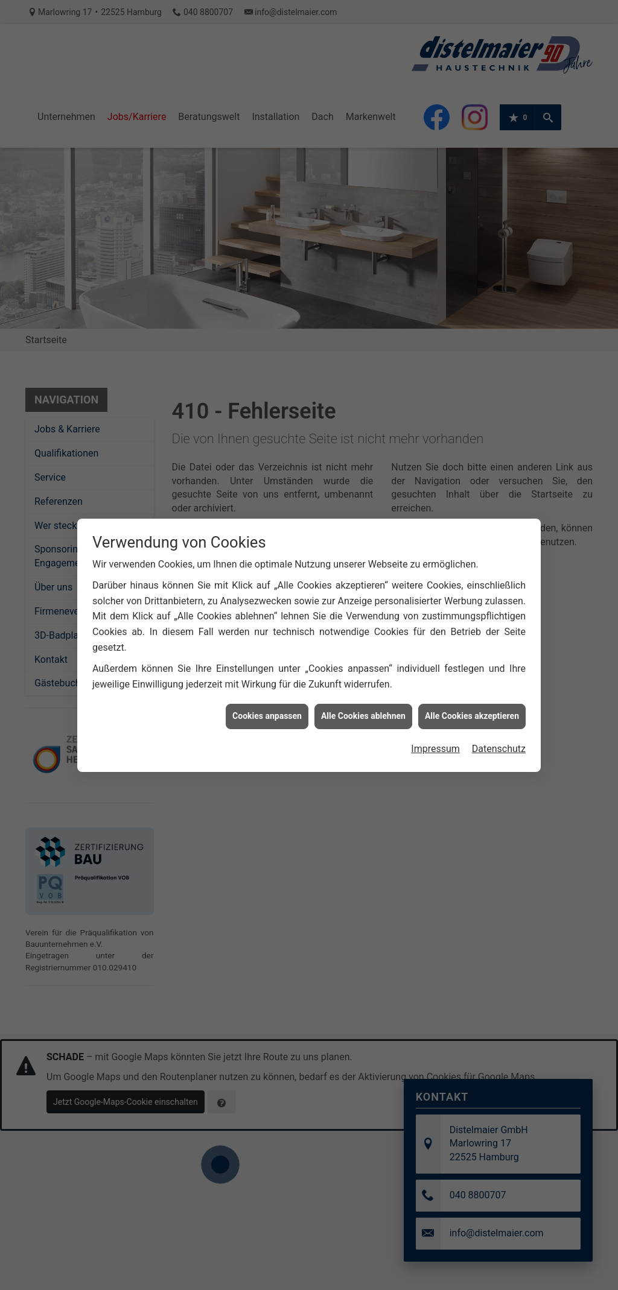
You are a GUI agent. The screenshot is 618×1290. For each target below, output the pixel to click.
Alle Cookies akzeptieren (472, 648)
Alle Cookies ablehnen (363, 648)
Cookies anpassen (267, 648)
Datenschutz (499, 680)
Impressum (435, 680)
